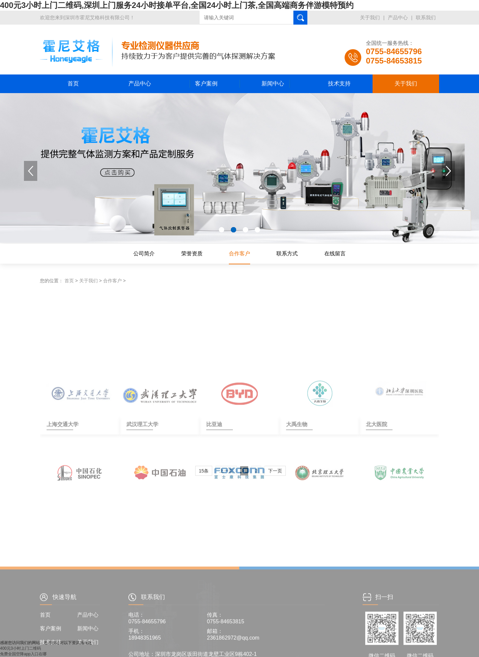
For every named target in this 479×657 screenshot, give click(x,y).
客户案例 (206, 83)
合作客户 (239, 253)
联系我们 (426, 17)
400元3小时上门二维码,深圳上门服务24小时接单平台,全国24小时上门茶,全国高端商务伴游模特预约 (177, 5)
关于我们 (370, 17)
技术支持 (339, 83)
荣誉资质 (192, 253)
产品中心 (398, 17)
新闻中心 (272, 83)
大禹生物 (296, 476)
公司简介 (144, 253)
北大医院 (376, 476)
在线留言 (335, 253)
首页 (73, 83)
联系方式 (287, 253)
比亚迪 (214, 476)
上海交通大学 (60, 476)
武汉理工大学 (139, 476)
